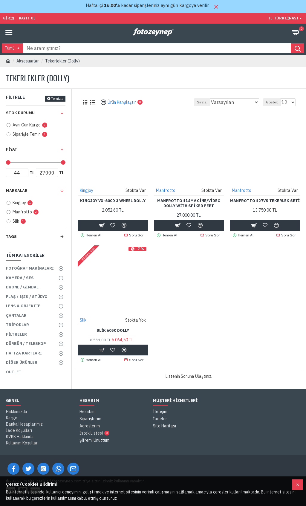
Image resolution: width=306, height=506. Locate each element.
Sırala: (202, 102)
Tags (11, 236)
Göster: (272, 102)
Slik (83, 320)
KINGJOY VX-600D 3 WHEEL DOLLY (113, 200)
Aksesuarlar (27, 61)
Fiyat (11, 149)
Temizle (57, 98)
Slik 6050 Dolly (113, 330)
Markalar (16, 190)
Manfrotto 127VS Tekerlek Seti (265, 200)
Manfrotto (165, 190)
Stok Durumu (20, 112)
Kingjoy (86, 190)
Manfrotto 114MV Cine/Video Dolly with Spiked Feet (189, 203)
